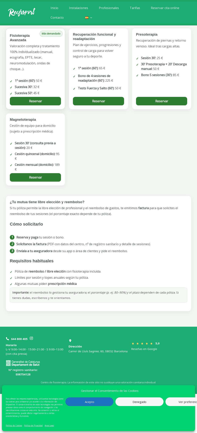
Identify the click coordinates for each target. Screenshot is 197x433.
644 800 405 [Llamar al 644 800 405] (19, 339)
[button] (88, 17)
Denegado (139, 402)
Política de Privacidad (33, 425)
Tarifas (132, 8)
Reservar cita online (161, 8)
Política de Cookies (14, 425)
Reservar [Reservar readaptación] (98, 101)
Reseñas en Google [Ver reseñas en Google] (144, 349)
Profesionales (107, 8)
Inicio (54, 8)
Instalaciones (77, 8)
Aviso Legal (49, 425)
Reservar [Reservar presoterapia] (161, 101)
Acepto (89, 402)
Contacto (56, 17)
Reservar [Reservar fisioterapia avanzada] (35, 101)
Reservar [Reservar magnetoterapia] (35, 177)
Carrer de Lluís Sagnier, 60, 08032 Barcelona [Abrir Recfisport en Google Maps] (98, 351)
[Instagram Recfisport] (31, 338)
